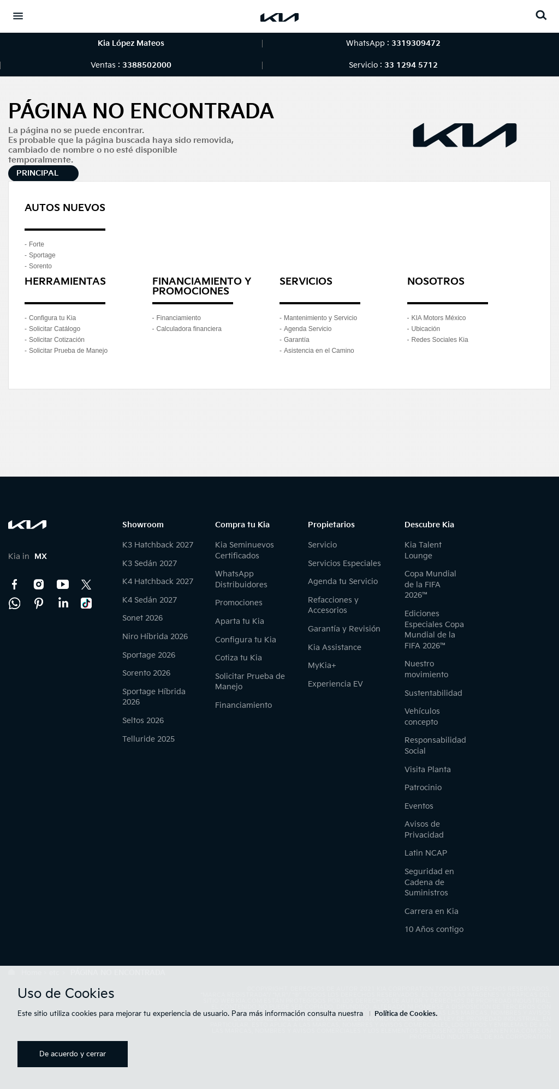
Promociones (239, 602)
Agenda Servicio (307, 329)
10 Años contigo (434, 929)
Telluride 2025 (148, 739)
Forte (36, 244)
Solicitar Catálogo (54, 329)
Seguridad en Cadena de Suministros (429, 882)
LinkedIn (62, 603)
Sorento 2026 (146, 673)
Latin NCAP (426, 853)
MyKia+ (322, 665)
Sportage (42, 255)
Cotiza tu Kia (238, 658)
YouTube (62, 584)
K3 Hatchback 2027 (157, 545)
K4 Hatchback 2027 (157, 581)
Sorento (40, 266)
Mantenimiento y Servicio (320, 318)
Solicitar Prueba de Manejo (68, 350)
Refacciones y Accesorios (333, 605)
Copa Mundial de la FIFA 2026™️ (430, 584)
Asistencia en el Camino (319, 350)
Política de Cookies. (405, 1014)
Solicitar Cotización (57, 340)
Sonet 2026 (142, 618)
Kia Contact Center (14, 603)
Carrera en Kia (432, 911)
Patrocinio (423, 787)
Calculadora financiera (189, 329)
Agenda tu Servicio (343, 581)
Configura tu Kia (52, 318)
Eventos (419, 806)
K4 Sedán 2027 (149, 600)
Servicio (322, 545)
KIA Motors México (439, 318)
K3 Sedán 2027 (149, 563)
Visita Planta (428, 769)
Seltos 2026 (143, 720)
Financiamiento (179, 318)
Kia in (27, 556)
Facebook (14, 584)
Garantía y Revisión (344, 629)
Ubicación (426, 329)
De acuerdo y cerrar (72, 1054)
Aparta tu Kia (239, 621)
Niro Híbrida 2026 (155, 636)
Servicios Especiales (344, 563)
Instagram (38, 584)
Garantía (297, 340)
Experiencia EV (335, 684)
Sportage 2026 (148, 655)
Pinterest (38, 603)
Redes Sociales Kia (440, 340)
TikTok (86, 603)
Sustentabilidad (433, 693)
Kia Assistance (334, 647)
